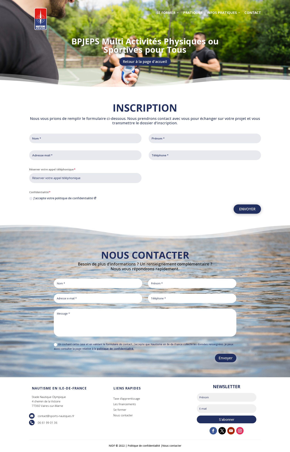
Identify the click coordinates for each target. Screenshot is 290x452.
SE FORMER (165, 12)
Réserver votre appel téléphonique (51, 170)
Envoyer (226, 358)
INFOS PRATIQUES (222, 12)
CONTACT (253, 12)
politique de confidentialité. (115, 349)
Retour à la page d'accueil (145, 61)
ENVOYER (247, 209)
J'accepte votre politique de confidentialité (63, 199)
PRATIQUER (193, 12)
